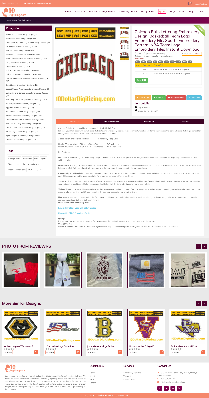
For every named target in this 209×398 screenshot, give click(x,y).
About (182, 11)
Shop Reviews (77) (111, 121)
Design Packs (147, 11)
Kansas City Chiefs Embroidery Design (74, 213)
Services (80, 11)
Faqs (191, 11)
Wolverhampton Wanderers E (18, 346)
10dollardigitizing (104, 395)
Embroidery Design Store (102, 11)
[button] (59, 79)
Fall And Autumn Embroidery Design (22, 70)
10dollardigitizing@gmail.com (37, 3)
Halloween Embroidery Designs (21, 38)
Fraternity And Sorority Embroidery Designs (26, 99)
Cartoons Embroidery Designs (21, 139)
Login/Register (201, 4)
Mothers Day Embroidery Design (21, 34)
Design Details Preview (21, 20)
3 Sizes (133, 352)
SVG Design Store (127, 11)
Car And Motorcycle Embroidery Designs (25, 127)
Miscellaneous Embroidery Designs (23, 111)
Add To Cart (142, 98)
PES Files (39, 170)
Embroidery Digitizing (132, 373)
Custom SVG (128, 379)
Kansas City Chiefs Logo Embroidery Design (77, 208)
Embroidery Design (31, 164)
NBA (36, 158)
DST (30, 170)
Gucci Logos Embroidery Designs (22, 85)
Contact (201, 11)
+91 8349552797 (10, 3)
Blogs (172, 11)
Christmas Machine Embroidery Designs (25, 119)
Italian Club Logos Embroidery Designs (23, 74)
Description (74, 121)
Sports (44, 158)
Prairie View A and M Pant (184, 346)
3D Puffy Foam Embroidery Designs (23, 103)
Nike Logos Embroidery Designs (21, 46)
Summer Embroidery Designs (20, 50)
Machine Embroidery (17, 170)
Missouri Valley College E (141, 346)
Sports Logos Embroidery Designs (23, 135)
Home (68, 11)
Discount (186, 121)
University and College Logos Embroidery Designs (27, 94)
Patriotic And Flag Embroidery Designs (24, 123)
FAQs (92, 379)
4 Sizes (91, 352)
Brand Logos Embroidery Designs (22, 131)
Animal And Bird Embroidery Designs (24, 115)
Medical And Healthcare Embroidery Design (26, 58)
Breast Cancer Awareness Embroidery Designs (27, 89)
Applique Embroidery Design (20, 107)
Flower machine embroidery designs (23, 54)
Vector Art (127, 376)
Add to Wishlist (176, 98)
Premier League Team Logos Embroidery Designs (27, 79)
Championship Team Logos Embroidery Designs (28, 42)
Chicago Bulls (14, 158)
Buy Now (158, 98)
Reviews (149, 121)
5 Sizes (8, 352)
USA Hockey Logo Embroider (59, 346)
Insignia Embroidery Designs (20, 62)
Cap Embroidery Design (18, 66)
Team (10, 164)
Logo (18, 164)
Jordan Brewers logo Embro (100, 346)
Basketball (27, 158)
